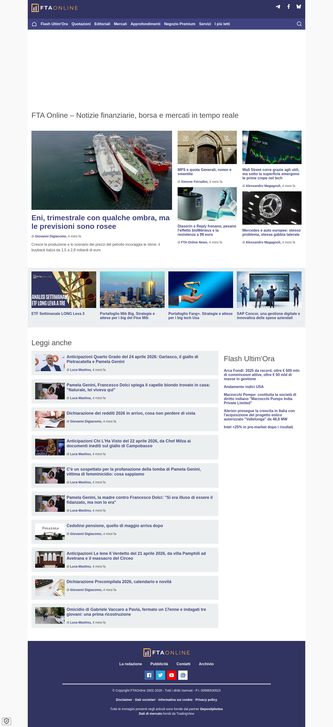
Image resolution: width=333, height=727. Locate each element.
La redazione (130, 664)
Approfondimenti (145, 24)
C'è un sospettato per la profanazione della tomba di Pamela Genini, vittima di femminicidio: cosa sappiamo (134, 471)
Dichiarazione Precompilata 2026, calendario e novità (119, 581)
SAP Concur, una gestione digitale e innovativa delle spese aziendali (268, 316)
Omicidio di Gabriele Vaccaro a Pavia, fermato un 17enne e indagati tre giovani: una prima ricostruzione (136, 612)
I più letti (222, 24)
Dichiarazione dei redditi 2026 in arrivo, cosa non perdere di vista (131, 413)
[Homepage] (54, 8)
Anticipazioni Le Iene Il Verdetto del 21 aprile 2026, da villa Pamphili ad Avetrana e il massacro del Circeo (136, 556)
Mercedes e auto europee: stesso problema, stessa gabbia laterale (271, 232)
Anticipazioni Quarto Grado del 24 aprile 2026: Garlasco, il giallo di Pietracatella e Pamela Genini (132, 359)
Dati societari (145, 700)
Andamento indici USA (244, 387)
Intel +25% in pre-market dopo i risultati (258, 427)
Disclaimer (124, 700)
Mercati (120, 24)
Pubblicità (159, 664)
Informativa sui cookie (175, 700)
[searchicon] (299, 24)
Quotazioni (81, 24)
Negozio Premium (179, 24)
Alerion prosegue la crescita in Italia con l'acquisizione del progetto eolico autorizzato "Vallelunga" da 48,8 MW (259, 415)
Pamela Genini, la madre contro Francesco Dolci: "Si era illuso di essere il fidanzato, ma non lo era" (140, 500)
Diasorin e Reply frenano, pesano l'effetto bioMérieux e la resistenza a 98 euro (207, 230)
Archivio (206, 664)
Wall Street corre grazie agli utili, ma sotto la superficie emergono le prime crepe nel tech (270, 174)
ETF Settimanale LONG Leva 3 (57, 314)
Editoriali (102, 24)
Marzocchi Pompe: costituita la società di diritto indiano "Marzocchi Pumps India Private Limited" (260, 399)
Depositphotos (211, 709)
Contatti (183, 664)
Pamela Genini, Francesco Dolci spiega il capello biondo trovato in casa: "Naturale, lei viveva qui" (138, 387)
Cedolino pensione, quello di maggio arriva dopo (115, 525)
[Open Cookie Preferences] (6, 721)
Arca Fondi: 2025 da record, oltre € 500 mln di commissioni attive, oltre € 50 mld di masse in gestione (261, 375)
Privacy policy (206, 700)
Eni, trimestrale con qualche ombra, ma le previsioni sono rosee (100, 222)
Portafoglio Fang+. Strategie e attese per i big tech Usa (200, 316)
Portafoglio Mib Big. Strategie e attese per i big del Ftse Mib (127, 316)
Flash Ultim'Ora (54, 24)
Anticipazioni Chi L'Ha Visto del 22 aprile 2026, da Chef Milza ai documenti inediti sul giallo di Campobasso (129, 443)
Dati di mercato (150, 713)
